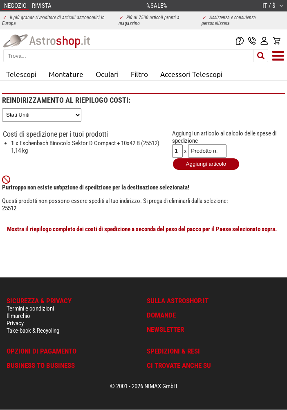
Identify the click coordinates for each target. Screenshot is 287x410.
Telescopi (21, 74)
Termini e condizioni (30, 308)
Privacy (15, 323)
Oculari (107, 74)
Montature (66, 74)
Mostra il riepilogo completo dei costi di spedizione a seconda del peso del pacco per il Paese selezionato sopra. (142, 229)
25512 (9, 208)
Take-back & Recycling (33, 330)
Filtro (139, 74)
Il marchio (18, 316)
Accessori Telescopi (191, 74)
